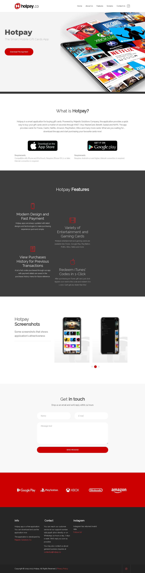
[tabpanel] (70, 340)
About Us (89, 6)
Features (99, 6)
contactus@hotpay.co (52, 552)
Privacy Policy (62, 569)
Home (79, 6)
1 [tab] (92, 367)
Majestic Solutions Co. (23, 540)
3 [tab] (99, 367)
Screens (110, 6)
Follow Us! (77, 532)
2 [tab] (95, 366)
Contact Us (121, 6)
